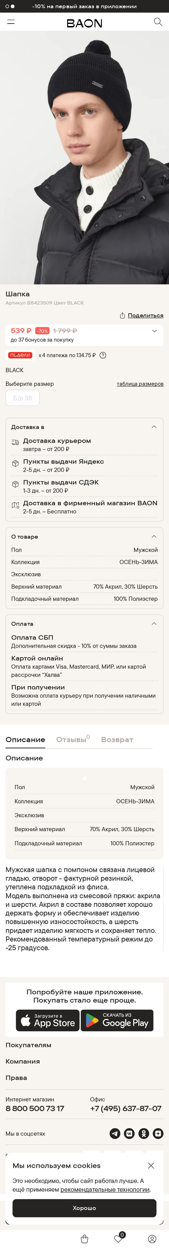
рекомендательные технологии (105, 1189)
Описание (25, 739)
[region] (83, 908)
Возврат (117, 739)
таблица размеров (140, 383)
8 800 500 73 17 (35, 1108)
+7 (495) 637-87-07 (126, 1108)
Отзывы (73, 738)
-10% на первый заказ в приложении (84, 6)
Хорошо (84, 1207)
